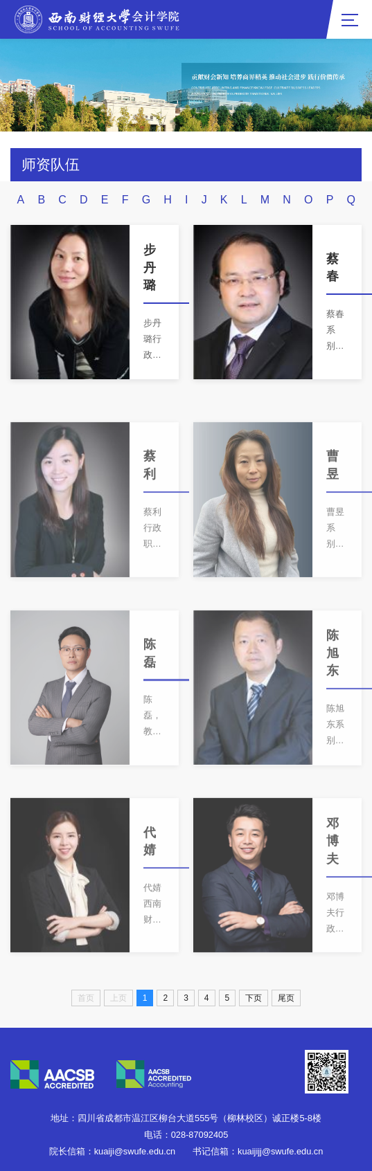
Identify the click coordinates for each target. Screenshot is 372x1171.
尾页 (286, 998)
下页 (253, 998)
